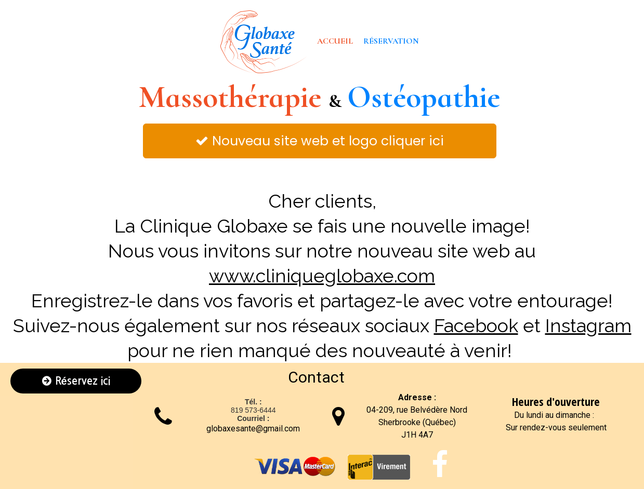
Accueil (335, 41)
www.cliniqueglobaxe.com (322, 276)
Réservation (391, 41)
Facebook (476, 325)
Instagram (588, 325)
